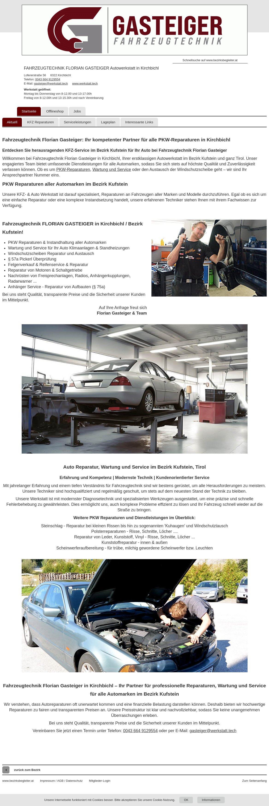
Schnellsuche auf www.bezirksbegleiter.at (210, 60)
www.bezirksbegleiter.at (18, 780)
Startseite (29, 111)
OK (186, 800)
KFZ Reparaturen (40, 122)
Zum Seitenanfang (254, 780)
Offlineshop (55, 111)
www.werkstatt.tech (85, 83)
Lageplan (108, 122)
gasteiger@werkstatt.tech (51, 83)
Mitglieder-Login (99, 780)
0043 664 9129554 (47, 79)
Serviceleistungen (77, 122)
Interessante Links (139, 122)
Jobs (77, 111)
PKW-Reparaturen (73, 169)
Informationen (211, 800)
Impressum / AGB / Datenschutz (61, 780)
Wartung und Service (111, 169)
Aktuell (12, 122)
